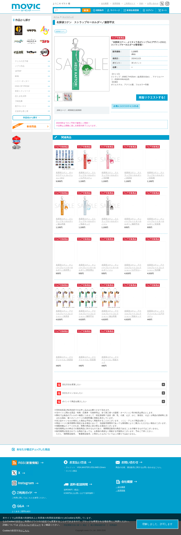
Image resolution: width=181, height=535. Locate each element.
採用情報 (116, 3)
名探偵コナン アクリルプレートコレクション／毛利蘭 (155, 267)
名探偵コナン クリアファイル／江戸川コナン (155, 313)
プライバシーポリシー (30, 525)
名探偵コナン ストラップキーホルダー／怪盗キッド (87, 221)
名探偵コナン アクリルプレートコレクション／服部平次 (87, 313)
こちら (26, 530)
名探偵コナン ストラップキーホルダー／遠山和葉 (64, 221)
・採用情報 (120, 490)
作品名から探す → (31, 117)
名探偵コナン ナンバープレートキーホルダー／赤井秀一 (64, 267)
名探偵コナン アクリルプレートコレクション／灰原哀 (64, 313)
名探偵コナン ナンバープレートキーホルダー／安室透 (155, 221)
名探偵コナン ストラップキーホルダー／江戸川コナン (87, 175)
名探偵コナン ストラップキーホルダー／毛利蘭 (110, 175)
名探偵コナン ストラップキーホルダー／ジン (110, 221)
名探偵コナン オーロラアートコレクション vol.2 (64, 175)
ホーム (56, 17)
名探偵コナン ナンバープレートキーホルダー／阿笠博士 (87, 267)
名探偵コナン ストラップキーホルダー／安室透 (155, 175)
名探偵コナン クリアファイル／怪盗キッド (110, 359)
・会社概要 (120, 487)
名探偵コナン (60, 31)
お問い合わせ (152, 3)
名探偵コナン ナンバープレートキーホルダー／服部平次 (132, 221)
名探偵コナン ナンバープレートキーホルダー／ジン (110, 267)
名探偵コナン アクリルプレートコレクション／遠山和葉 (110, 313)
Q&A (141, 3)
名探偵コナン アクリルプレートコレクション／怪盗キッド (132, 313)
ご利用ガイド (129, 3)
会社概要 (105, 3)
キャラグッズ (68, 17)
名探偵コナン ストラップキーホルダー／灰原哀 (132, 175)
